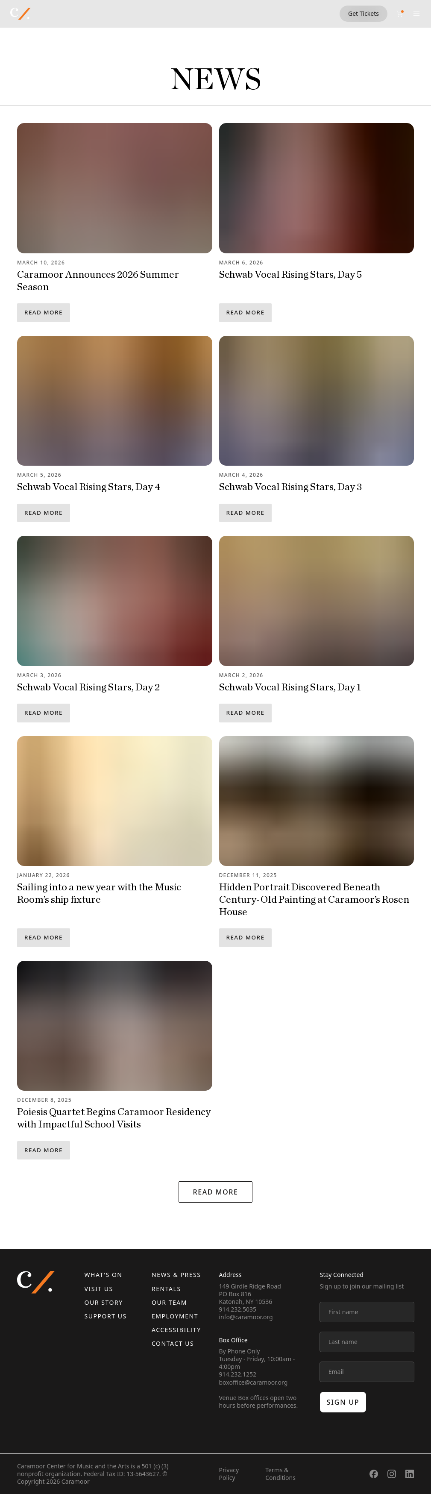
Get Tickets (363, 13)
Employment (175, 1316)
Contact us (173, 1343)
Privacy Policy (229, 1474)
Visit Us (99, 1289)
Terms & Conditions (280, 1474)
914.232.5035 (238, 1309)
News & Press (176, 1275)
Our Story (104, 1302)
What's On (104, 1275)
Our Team (169, 1302)
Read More (43, 312)
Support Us (106, 1316)
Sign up (343, 1402)
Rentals (166, 1289)
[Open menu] (416, 13)
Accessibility (176, 1330)
